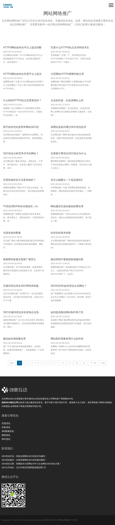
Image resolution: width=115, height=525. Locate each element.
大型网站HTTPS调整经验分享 (67, 74)
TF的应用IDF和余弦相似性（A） (21, 206)
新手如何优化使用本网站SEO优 (21, 127)
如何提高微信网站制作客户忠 (67, 312)
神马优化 (6, 439)
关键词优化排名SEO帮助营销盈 (21, 285)
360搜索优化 (8, 431)
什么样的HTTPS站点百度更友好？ (22, 100)
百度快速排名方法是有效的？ (19, 180)
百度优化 (6, 423)
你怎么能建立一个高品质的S (67, 180)
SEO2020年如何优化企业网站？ (69, 285)
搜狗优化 (6, 435)
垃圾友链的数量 (12, 232)
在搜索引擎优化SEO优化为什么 (68, 153)
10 (77, 363)
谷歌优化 (6, 427)
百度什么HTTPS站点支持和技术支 (70, 47)
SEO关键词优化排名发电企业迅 (21, 312)
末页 (103, 363)
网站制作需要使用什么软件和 (67, 338)
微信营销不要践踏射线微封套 (67, 259)
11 (84, 363)
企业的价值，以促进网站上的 (67, 100)
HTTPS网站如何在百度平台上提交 (22, 74)
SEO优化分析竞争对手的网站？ (21, 153)
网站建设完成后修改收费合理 (67, 206)
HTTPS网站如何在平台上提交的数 (22, 47)
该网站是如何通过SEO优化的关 (68, 127)
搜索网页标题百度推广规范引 (19, 259)
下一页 (93, 363)
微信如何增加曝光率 (14, 338)
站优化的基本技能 (61, 232)
